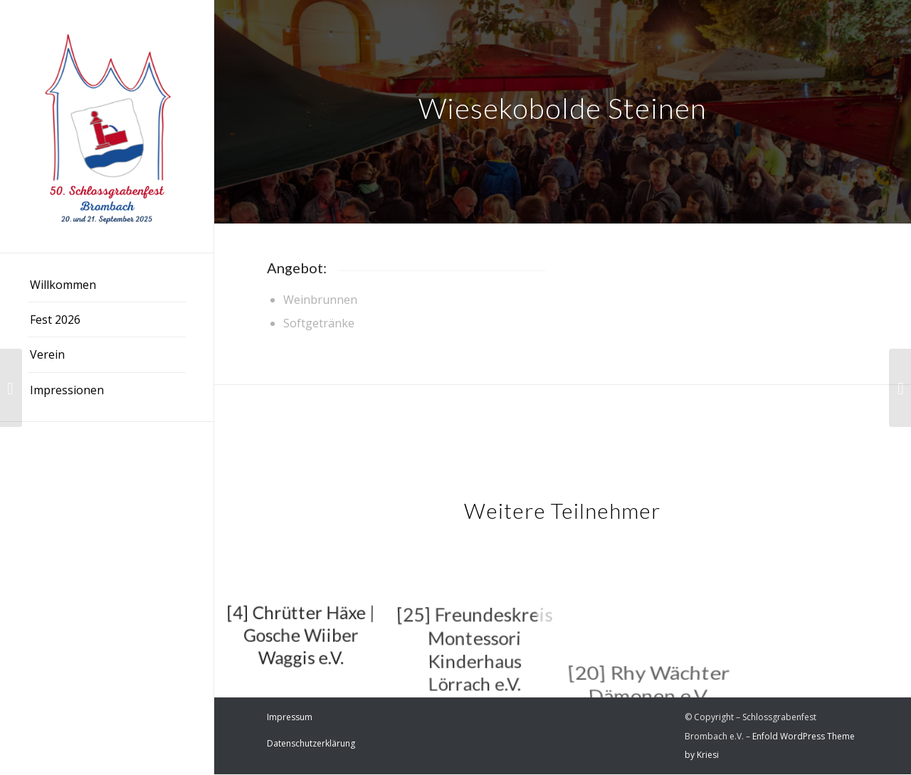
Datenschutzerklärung (311, 743)
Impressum (289, 717)
